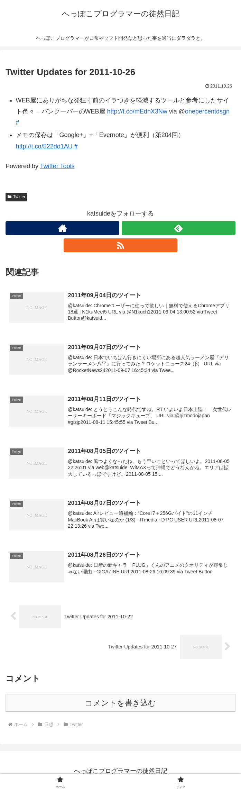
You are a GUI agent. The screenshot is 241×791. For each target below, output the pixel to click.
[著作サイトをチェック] (62, 228)
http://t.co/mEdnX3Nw (137, 111)
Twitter (16, 196)
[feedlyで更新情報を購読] (178, 228)
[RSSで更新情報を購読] (120, 245)
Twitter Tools (57, 166)
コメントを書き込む (120, 703)
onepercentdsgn (207, 111)
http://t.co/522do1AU (44, 146)
